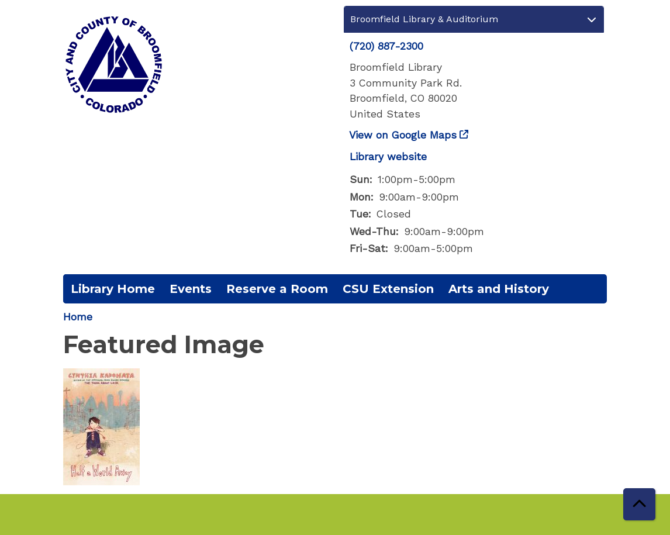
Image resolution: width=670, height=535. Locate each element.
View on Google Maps (403, 135)
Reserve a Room (277, 289)
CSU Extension (388, 289)
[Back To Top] (639, 504)
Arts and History (498, 289)
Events (191, 289)
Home (77, 317)
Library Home (113, 289)
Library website (388, 157)
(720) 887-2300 (386, 46)
